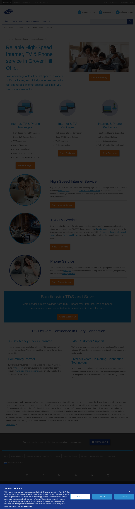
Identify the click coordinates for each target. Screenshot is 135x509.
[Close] (129, 492)
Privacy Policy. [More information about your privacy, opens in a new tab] (26, 506)
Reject (102, 497)
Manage (80, 497)
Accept (124, 497)
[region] (67, 496)
